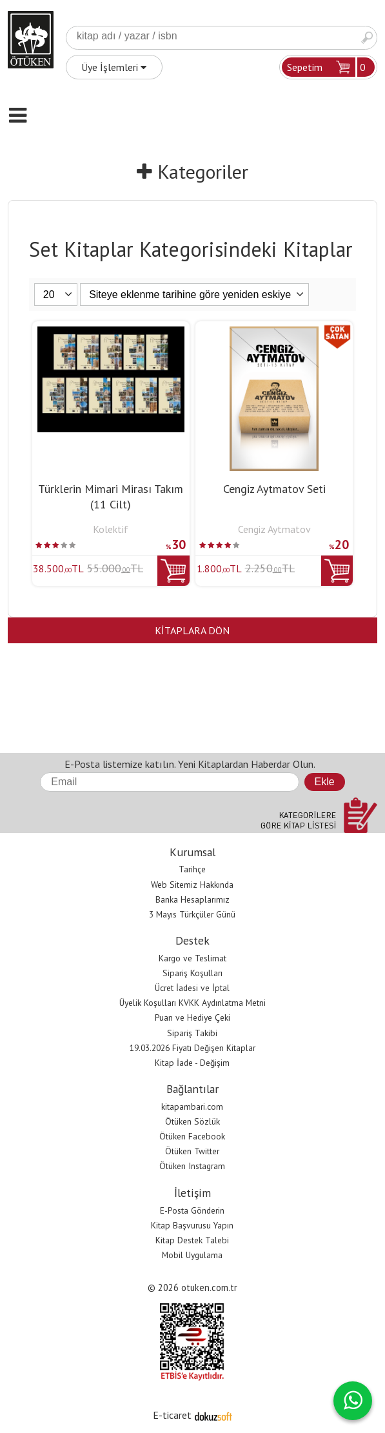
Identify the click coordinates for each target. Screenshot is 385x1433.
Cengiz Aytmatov (274, 529)
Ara (367, 37)
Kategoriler (192, 171)
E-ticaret (172, 1414)
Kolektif (110, 529)
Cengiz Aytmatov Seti (274, 488)
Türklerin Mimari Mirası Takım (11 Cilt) (110, 496)
